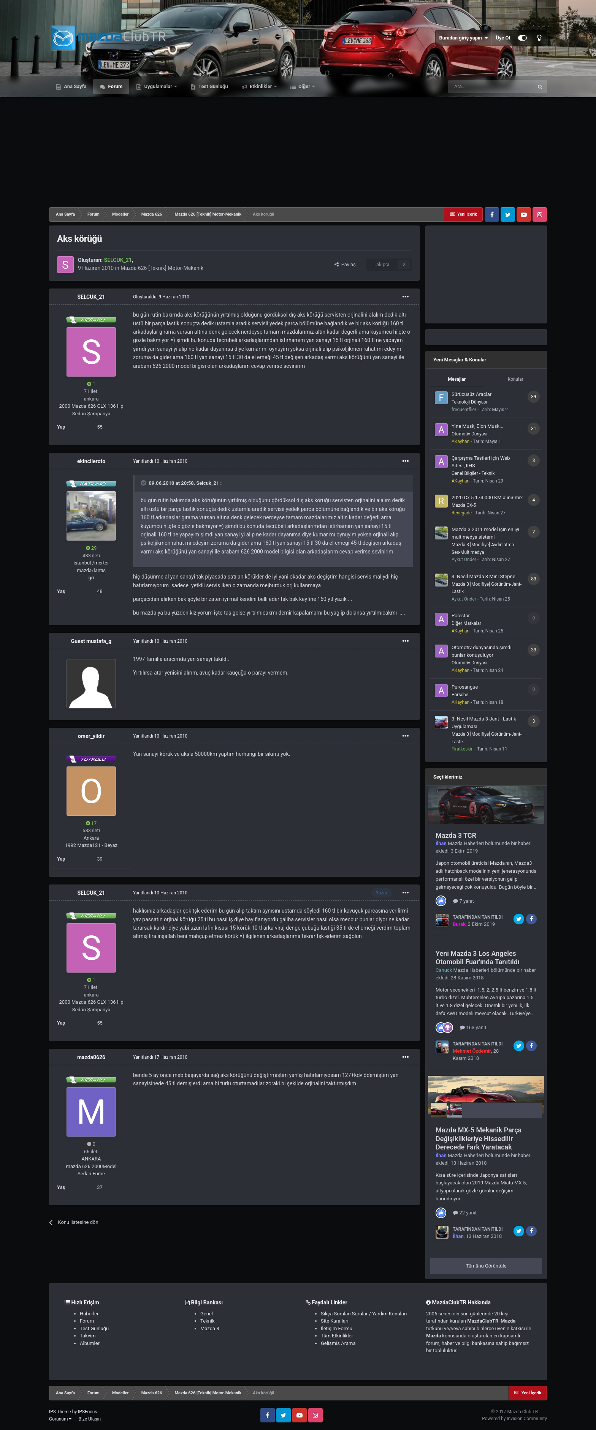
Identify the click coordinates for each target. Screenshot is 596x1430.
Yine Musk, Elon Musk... (477, 426)
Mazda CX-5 (464, 505)
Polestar (461, 615)
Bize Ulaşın (89, 1419)
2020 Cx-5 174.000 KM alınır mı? (487, 497)
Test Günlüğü (212, 86)
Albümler (90, 1343)
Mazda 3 (209, 1328)
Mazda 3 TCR (456, 835)
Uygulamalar (158, 86)
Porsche (460, 694)
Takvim (88, 1336)
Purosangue (465, 687)
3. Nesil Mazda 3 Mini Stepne (483, 576)
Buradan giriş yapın (463, 38)
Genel (206, 1313)
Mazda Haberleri (466, 843)
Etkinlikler (261, 86)
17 (91, 823)
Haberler (89, 1313)
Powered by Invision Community (514, 1418)
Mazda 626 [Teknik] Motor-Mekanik (161, 268)
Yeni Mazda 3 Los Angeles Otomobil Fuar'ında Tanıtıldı (478, 957)
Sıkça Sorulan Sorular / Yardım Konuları (364, 1313)
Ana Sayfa (74, 86)
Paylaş (345, 264)
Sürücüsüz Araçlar (471, 394)
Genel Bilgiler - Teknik (473, 473)
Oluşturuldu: (161, 297)
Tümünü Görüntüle (486, 1266)
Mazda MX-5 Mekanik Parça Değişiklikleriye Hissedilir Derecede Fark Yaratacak (479, 1138)
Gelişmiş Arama (338, 1343)
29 (91, 548)
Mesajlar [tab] (457, 379)
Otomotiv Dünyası (469, 434)
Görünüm (60, 1419)
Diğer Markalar (466, 623)
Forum (114, 86)
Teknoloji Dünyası (469, 402)
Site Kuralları (335, 1321)
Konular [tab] (515, 379)
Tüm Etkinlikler (337, 1336)
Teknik (207, 1321)
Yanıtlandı (160, 461)
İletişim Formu (336, 1328)
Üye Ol (503, 38)
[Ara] (490, 86)
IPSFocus (87, 1411)
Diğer (304, 86)
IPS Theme (60, 1411)
